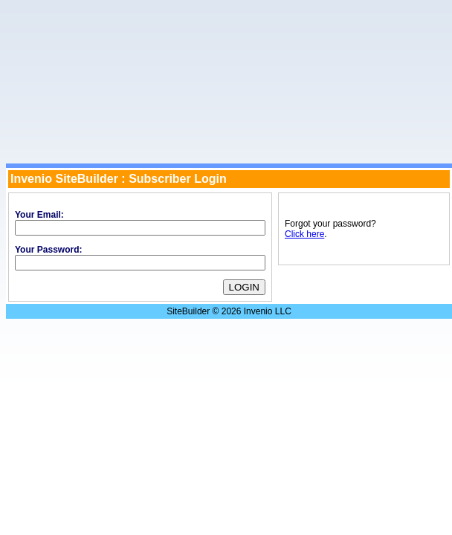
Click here (304, 234)
